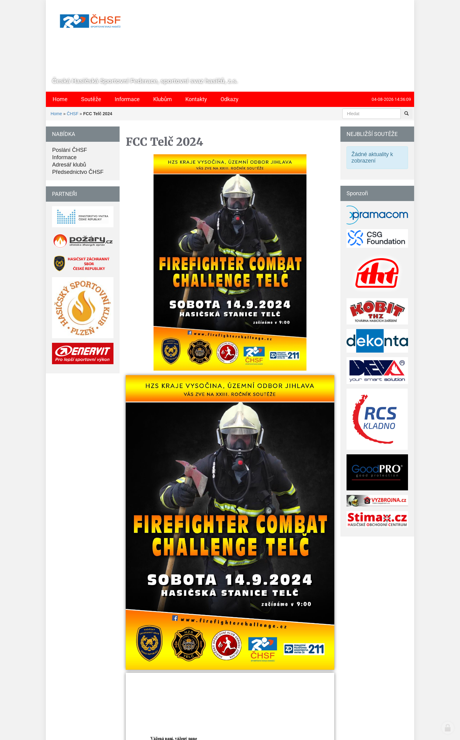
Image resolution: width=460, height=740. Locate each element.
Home (56, 113)
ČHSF (72, 113)
